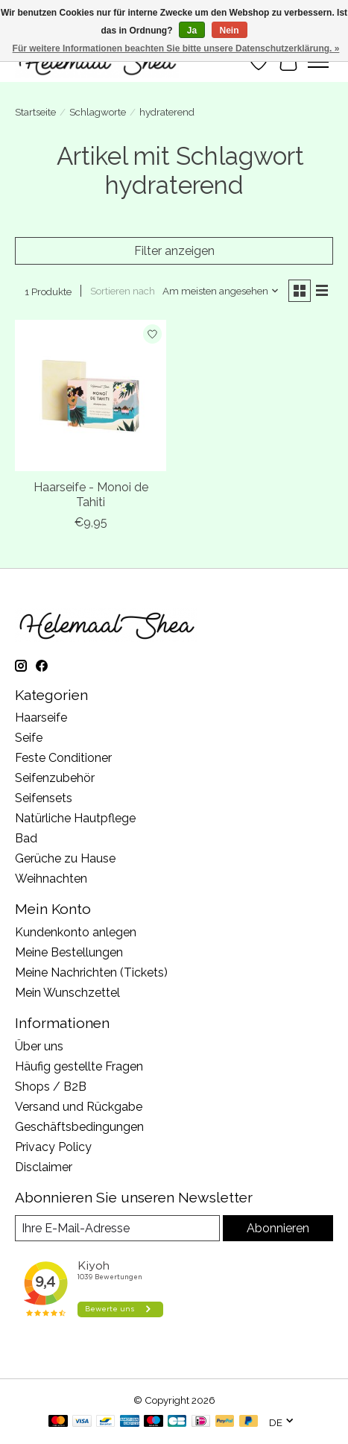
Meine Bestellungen (69, 952)
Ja (192, 30)
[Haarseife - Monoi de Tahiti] (90, 395)
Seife (28, 738)
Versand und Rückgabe (78, 1107)
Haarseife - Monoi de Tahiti (91, 494)
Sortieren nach (122, 291)
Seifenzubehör (55, 778)
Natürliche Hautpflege (75, 818)
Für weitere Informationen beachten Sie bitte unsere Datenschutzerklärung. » (176, 48)
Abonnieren (278, 1228)
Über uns (39, 1046)
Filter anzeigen (174, 251)
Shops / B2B (50, 1086)
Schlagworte (97, 112)
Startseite (35, 112)
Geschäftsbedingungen (79, 1127)
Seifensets (43, 798)
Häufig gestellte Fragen (79, 1066)
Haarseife (41, 717)
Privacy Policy (53, 1147)
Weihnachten (51, 878)
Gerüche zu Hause (65, 858)
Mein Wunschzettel (67, 993)
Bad (26, 838)
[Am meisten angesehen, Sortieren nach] (220, 291)
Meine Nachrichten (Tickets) (91, 972)
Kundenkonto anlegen (75, 932)
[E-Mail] (117, 1228)
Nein (229, 30)
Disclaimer (43, 1167)
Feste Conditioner (63, 758)
